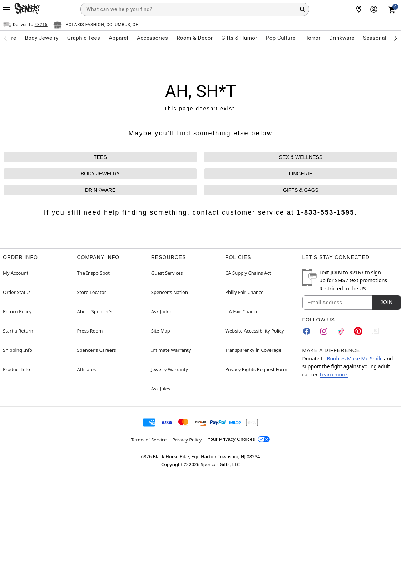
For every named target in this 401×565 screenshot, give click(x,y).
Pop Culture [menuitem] (281, 38)
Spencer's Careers (96, 350)
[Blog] (375, 331)
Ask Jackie (162, 311)
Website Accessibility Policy (254, 331)
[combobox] (195, 9)
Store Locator (91, 292)
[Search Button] (302, 9)
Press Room (90, 331)
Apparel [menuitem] (118, 38)
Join (386, 302)
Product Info (16, 369)
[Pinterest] (358, 331)
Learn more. (334, 374)
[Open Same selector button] (25, 24)
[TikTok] (341, 331)
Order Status (16, 292)
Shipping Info (17, 350)
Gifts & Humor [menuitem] (239, 38)
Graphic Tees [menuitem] (83, 38)
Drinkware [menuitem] (342, 38)
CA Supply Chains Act (248, 273)
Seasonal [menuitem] (374, 38)
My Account (15, 273)
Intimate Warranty (171, 350)
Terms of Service (149, 439)
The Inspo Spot (93, 273)
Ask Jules (160, 388)
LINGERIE (300, 173)
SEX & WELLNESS (300, 157)
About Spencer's (94, 311)
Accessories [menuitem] (152, 38)
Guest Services (167, 273)
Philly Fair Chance (244, 292)
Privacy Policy (187, 439)
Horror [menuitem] (312, 38)
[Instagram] (324, 331)
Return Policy (17, 311)
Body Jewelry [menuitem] (41, 38)
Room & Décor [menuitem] (195, 38)
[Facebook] (306, 331)
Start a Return (18, 331)
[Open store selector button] (96, 24)
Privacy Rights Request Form (256, 369)
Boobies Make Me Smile (354, 358)
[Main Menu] (6, 9)
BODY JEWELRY (100, 173)
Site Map (160, 331)
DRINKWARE (100, 190)
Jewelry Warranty (169, 369)
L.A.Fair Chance (241, 311)
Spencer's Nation (169, 292)
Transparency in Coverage (253, 350)
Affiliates (86, 369)
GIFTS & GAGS (300, 190)
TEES (100, 157)
